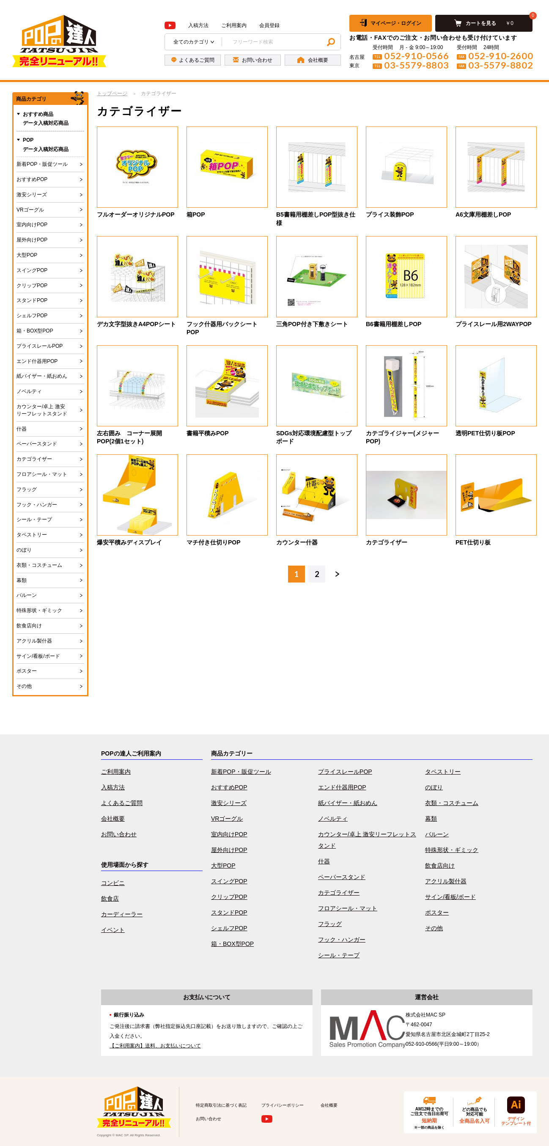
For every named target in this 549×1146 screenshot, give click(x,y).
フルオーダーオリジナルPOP (136, 214)
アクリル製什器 (34, 641)
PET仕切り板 (473, 542)
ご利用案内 (234, 25)
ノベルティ (29, 391)
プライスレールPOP (39, 346)
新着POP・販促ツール (42, 164)
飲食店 (110, 898)
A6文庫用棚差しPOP (483, 214)
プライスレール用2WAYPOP (494, 324)
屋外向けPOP (31, 240)
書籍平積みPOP (208, 433)
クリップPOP (31, 286)
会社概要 (113, 818)
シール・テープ (34, 519)
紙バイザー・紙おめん (41, 376)
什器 (21, 429)
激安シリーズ (31, 195)
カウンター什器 (297, 542)
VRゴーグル (30, 210)
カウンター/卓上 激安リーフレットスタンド (41, 410)
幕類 (21, 580)
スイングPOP (31, 270)
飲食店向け (29, 626)
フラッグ (26, 489)
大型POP (26, 255)
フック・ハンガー (36, 505)
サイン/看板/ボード (38, 656)
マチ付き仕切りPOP (214, 542)
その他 (24, 686)
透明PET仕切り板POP (485, 433)
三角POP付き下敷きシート (312, 324)
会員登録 (269, 25)
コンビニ (113, 882)
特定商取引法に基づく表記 (221, 1105)
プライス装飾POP (390, 214)
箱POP (196, 214)
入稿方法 (198, 25)
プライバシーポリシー (282, 1105)
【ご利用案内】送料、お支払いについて (155, 1046)
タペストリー (31, 535)
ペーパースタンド (36, 444)
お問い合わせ (119, 834)
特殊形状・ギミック (39, 610)
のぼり (24, 550)
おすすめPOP (31, 179)
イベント (113, 929)
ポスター (26, 671)
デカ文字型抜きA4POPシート (136, 324)
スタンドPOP (31, 300)
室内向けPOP (31, 225)
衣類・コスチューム (39, 565)
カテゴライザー (386, 542)
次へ (337, 574)
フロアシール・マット (41, 474)
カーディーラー (122, 914)
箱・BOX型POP (34, 331)
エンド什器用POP (37, 361)
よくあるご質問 (122, 803)
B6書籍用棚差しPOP (393, 324)
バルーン (26, 595)
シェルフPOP (31, 316)
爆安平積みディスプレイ (129, 542)
